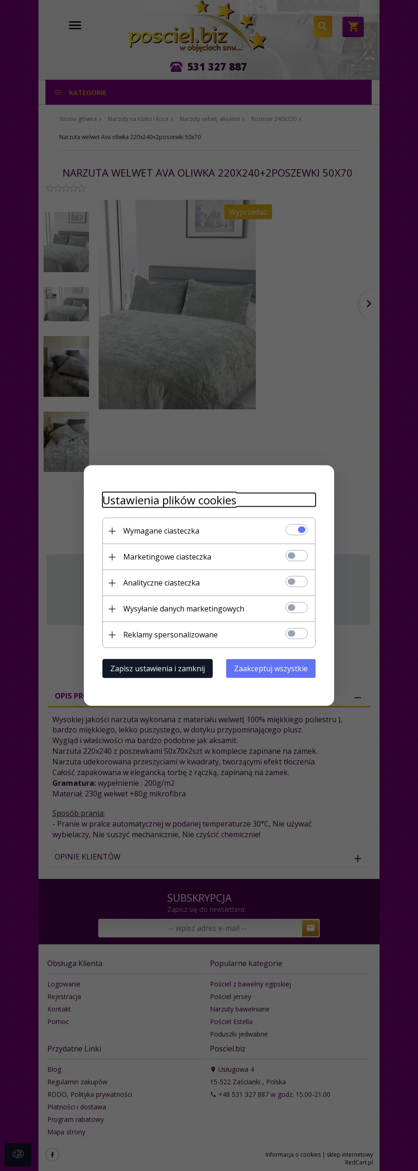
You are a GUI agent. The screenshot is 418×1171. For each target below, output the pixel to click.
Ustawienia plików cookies (169, 500)
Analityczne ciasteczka (161, 583)
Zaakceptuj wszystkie (271, 668)
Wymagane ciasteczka (161, 531)
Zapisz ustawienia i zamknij (157, 668)
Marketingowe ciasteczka (167, 557)
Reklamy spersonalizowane (170, 635)
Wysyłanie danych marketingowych (183, 609)
